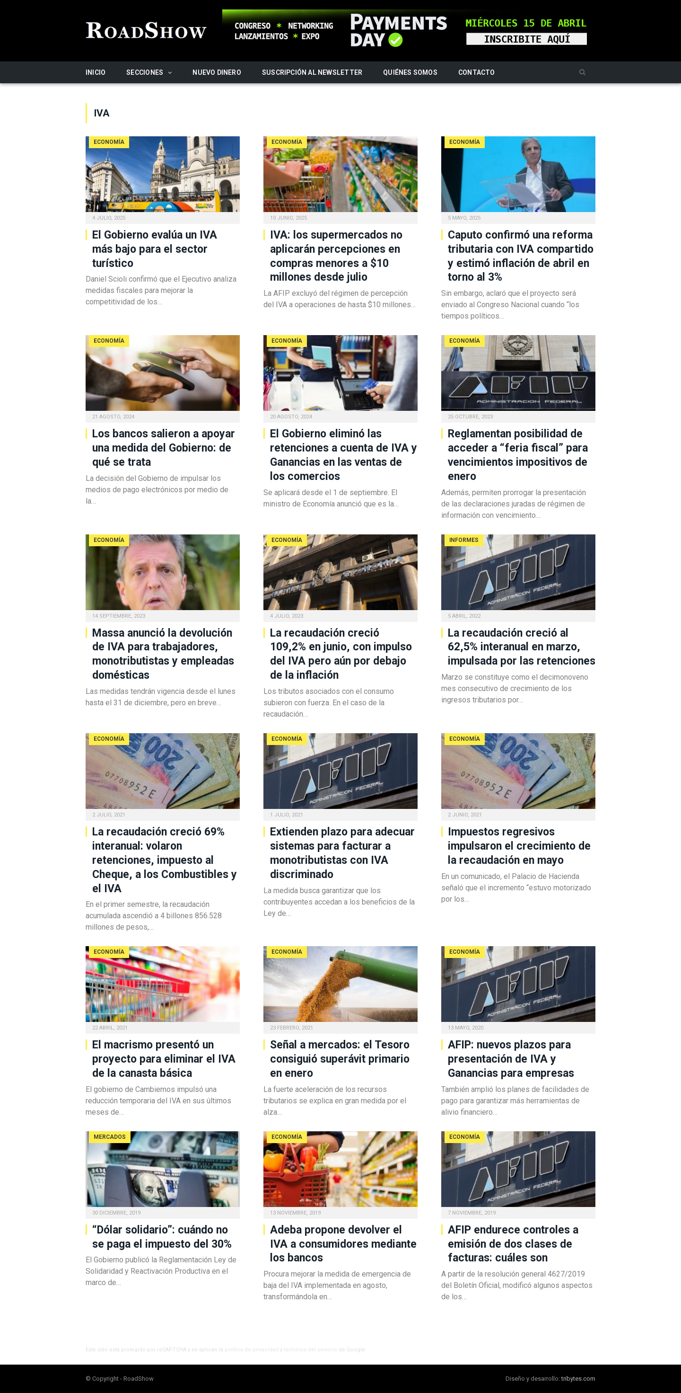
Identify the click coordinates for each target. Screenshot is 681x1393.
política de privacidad (252, 1350)
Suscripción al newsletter (312, 72)
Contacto (476, 72)
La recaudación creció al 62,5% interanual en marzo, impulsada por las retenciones (521, 647)
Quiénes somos (410, 72)
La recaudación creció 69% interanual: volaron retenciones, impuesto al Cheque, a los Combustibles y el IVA (164, 860)
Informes (464, 540)
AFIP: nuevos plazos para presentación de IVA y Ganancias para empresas (511, 1059)
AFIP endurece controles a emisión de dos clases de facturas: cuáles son (513, 1244)
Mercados (110, 1137)
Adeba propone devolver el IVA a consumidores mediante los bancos (343, 1244)
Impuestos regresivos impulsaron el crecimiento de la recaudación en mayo (519, 846)
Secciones (144, 72)
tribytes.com (578, 1378)
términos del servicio (310, 1350)
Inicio (95, 72)
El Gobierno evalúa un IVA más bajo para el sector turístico (154, 249)
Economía (109, 142)
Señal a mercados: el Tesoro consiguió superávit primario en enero (340, 1059)
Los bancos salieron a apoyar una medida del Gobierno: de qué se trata (163, 448)
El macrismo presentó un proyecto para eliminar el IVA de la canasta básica (164, 1059)
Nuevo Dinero (216, 72)
